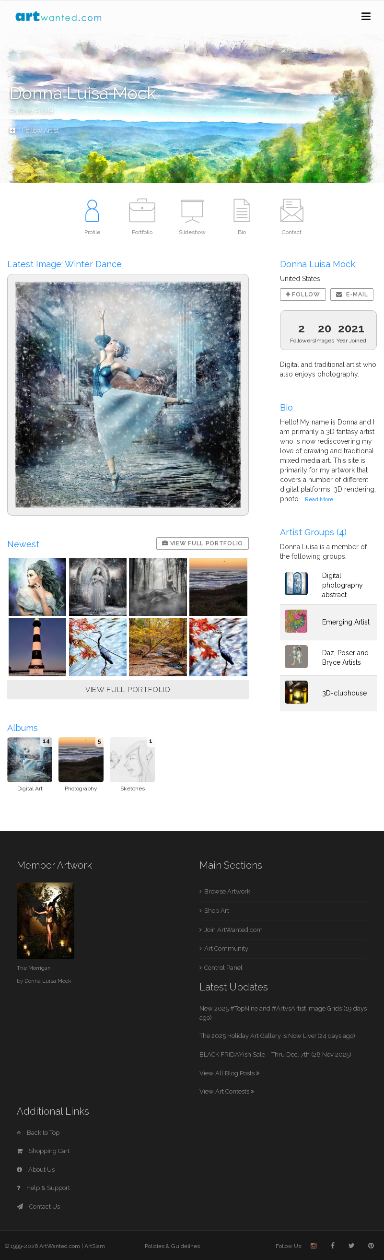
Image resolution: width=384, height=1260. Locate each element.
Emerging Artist (346, 622)
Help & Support (43, 1187)
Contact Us (38, 1206)
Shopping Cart (43, 1150)
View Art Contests (226, 1091)
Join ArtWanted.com (233, 929)
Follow (303, 294)
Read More (319, 499)
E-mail (352, 294)
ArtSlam (94, 1246)
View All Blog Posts (229, 1073)
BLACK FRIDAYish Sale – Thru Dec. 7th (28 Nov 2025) (275, 1054)
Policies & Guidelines (172, 1246)
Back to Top (38, 1132)
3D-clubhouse (344, 693)
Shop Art (216, 910)
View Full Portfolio (202, 543)
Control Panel (223, 967)
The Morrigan (34, 968)
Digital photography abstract (342, 585)
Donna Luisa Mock (47, 980)
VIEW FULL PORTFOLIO (128, 689)
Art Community (226, 948)
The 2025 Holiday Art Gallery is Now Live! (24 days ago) (277, 1035)
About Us (36, 1169)
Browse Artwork (227, 891)
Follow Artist (34, 130)
